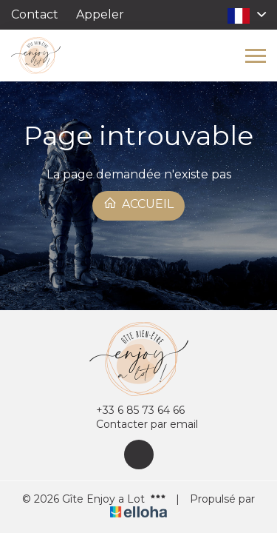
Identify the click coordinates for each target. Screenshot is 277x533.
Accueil (138, 203)
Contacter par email (138, 425)
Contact (34, 14)
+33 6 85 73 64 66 (132, 410)
